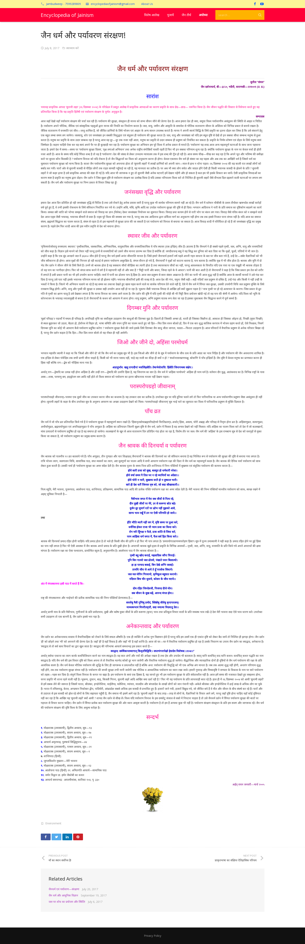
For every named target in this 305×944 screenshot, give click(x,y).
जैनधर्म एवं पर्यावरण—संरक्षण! (64, 889)
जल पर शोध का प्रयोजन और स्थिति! (67, 902)
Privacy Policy (152, 936)
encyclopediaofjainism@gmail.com (113, 4)
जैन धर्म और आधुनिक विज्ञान (63, 895)
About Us (147, 4)
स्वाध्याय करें (72, 48)
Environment (53, 823)
